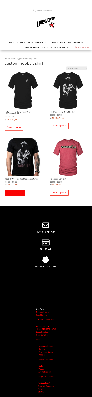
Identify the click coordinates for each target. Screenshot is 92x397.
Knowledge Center (46, 352)
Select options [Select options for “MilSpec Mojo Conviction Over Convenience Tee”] (14, 127)
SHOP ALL (40, 42)
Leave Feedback (42, 332)
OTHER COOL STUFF (60, 42)
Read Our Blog (42, 335)
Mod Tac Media (58, 118)
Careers (42, 349)
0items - (82, 47)
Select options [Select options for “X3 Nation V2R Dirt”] (59, 192)
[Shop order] (76, 68)
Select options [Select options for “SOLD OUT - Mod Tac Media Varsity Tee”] (15, 193)
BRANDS (78, 42)
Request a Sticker (46, 266)
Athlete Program (45, 372)
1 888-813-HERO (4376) (46, 329)
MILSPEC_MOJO (13, 120)
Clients (38, 340)
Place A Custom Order (46, 320)
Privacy (40, 389)
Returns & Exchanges (46, 386)
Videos (41, 369)
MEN (11, 42)
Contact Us (40, 326)
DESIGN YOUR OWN (36, 47)
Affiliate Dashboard (46, 360)
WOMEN (20, 42)
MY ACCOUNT (59, 47)
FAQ (48, 326)
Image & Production (46, 377)
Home (7, 59)
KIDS (30, 42)
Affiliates (42, 355)
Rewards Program (43, 312)
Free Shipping (41, 315)
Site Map (41, 392)
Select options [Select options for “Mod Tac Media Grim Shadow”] (59, 125)
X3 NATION (56, 185)
